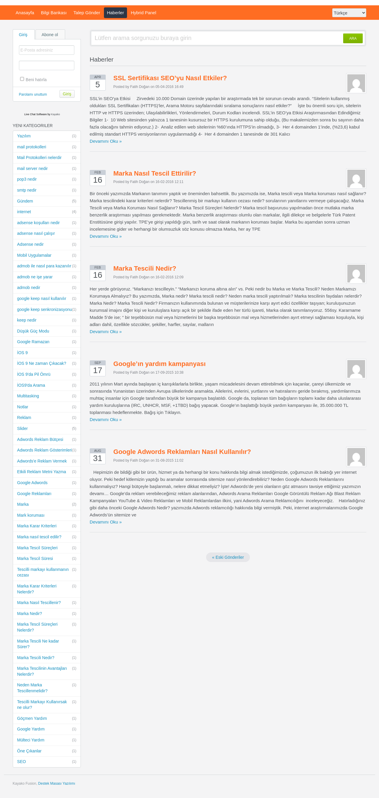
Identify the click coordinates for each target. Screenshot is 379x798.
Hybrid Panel (143, 12)
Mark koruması (46, 515)
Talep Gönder (86, 12)
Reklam (46, 418)
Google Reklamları (46, 494)
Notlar (46, 407)
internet (46, 212)
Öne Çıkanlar (46, 751)
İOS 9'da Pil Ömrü (46, 375)
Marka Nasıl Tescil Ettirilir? (154, 173)
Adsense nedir (46, 245)
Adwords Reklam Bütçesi (46, 440)
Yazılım (46, 136)
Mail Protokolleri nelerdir (46, 158)
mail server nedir (46, 169)
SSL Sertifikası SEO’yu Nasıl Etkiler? (170, 78)
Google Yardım (46, 729)
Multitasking (46, 396)
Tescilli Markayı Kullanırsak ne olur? (46, 704)
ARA (353, 38)
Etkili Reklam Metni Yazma (46, 472)
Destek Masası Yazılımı (56, 783)
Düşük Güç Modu (46, 331)
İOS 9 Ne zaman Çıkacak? (46, 364)
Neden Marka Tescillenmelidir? (46, 687)
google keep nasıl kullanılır (46, 299)
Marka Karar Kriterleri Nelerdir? (46, 588)
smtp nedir (46, 190)
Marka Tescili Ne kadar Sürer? (46, 643)
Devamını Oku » (106, 141)
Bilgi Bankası (54, 12)
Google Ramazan (46, 342)
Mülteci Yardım (46, 740)
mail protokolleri (46, 147)
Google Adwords (46, 483)
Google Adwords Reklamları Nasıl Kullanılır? (182, 451)
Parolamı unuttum (33, 94)
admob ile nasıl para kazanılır (46, 266)
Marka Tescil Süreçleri (46, 548)
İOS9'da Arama (46, 385)
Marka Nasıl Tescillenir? (46, 603)
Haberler (115, 12)
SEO (46, 762)
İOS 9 (46, 353)
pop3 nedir (46, 179)
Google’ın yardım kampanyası (159, 363)
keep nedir (46, 320)
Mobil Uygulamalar (46, 255)
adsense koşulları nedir (46, 223)
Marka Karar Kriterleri (46, 526)
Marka (46, 505)
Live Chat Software (35, 114)
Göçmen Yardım (46, 719)
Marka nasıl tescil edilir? (46, 537)
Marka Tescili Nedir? (46, 658)
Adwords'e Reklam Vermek (46, 461)
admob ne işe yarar (46, 277)
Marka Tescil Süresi (46, 559)
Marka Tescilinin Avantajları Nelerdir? (46, 671)
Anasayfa (25, 12)
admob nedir (46, 288)
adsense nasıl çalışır (46, 234)
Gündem (46, 201)
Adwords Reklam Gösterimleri (46, 450)
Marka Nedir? (46, 614)
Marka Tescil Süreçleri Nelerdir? (46, 627)
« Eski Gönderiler (228, 557)
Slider (46, 429)
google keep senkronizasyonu (46, 310)
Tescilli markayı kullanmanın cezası (46, 572)
